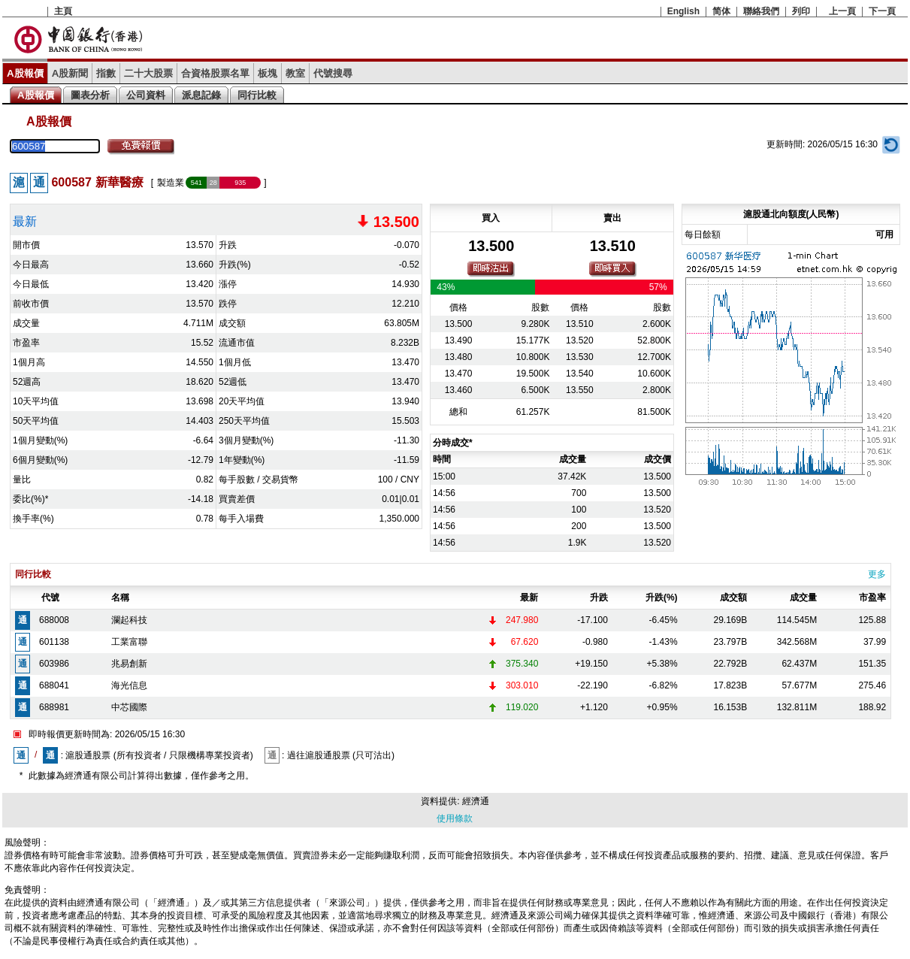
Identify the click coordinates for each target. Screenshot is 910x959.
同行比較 (257, 95)
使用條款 (455, 818)
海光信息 (129, 685)
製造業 (170, 182)
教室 (295, 73)
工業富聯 (129, 642)
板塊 (267, 73)
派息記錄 (201, 95)
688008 (54, 620)
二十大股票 (148, 73)
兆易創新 (129, 663)
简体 (721, 11)
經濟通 (475, 801)
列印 (801, 11)
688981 (54, 707)
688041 (54, 685)
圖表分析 (90, 95)
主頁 (63, 11)
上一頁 (842, 11)
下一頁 (882, 11)
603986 (54, 663)
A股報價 (25, 73)
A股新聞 (70, 73)
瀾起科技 (129, 620)
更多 (877, 574)
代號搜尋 (332, 73)
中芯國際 (129, 707)
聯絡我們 (761, 11)
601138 (54, 642)
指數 (106, 73)
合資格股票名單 (215, 73)
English (683, 11)
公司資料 (145, 95)
